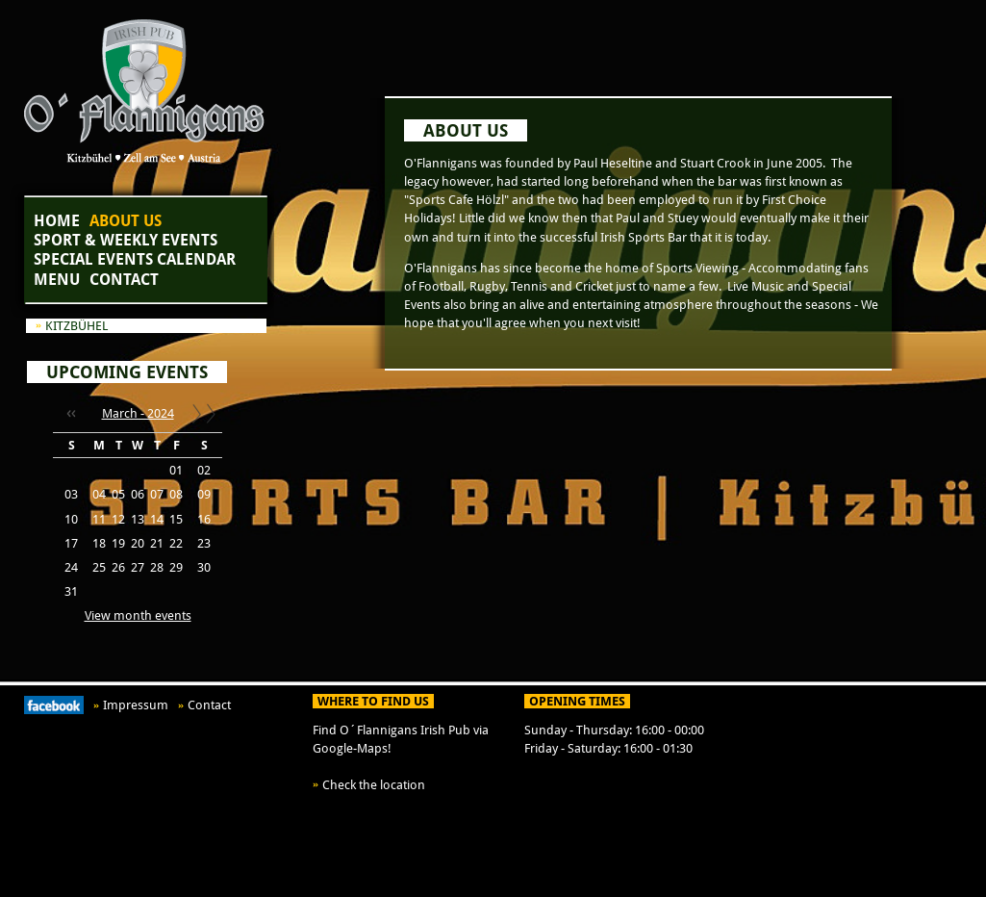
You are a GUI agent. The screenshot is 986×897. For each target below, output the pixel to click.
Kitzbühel (76, 326)
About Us (125, 221)
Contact (124, 279)
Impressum (135, 705)
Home (57, 221)
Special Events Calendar (135, 259)
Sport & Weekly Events (125, 240)
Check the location (373, 785)
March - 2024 (138, 413)
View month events (138, 615)
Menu (57, 279)
